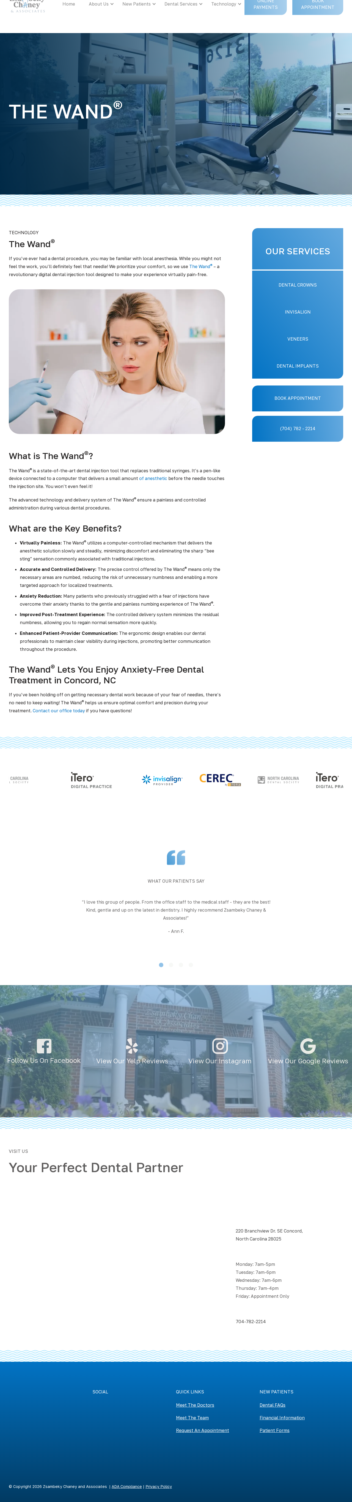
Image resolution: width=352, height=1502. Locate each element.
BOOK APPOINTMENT (297, 398)
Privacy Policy (158, 1486)
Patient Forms (275, 1430)
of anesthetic (153, 478)
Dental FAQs (272, 1405)
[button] (20, 947)
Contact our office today (59, 710)
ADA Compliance (127, 1486)
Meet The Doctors (195, 1405)
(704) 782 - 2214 (297, 428)
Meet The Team (192, 1417)
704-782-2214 (251, 1321)
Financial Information (282, 1417)
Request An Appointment (202, 1430)
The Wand (200, 266)
